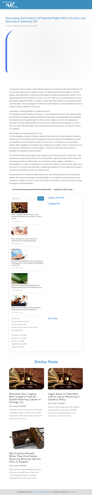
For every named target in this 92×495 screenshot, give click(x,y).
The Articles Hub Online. (42, 492)
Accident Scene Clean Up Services (23, 327)
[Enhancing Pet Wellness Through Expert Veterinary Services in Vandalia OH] (19, 300)
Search (40, 198)
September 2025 (17, 344)
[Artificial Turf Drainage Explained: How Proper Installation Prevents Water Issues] (19, 278)
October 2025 (16, 341)
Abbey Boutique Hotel (19, 321)
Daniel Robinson (13, 26)
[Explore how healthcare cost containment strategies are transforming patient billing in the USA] (19, 254)
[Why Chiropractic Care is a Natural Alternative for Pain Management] (19, 232)
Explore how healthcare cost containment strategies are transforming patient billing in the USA (27, 263)
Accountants (15, 330)
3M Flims (14, 318)
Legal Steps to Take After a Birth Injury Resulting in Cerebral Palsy (64, 397)
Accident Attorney (17, 324)
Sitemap (71, 492)
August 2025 (15, 347)
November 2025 (17, 338)
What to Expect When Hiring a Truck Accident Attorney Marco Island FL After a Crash (26, 216)
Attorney (34, 26)
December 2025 (17, 335)
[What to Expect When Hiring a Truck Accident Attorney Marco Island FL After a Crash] (19, 207)
